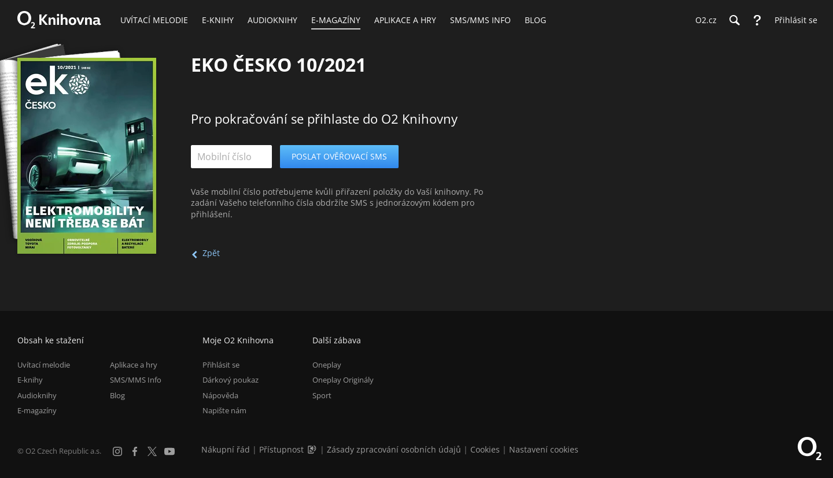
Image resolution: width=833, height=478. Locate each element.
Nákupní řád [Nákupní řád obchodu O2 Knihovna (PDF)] (225, 449)
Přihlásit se (220, 365)
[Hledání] (734, 20)
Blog (117, 395)
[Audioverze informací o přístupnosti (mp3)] (313, 449)
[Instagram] (117, 451)
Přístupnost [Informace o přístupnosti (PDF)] (281, 449)
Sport (321, 395)
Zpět (211, 252)
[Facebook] (134, 451)
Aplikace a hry (133, 365)
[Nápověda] (757, 20)
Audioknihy (37, 395)
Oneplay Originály (343, 380)
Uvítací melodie (43, 365)
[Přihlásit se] (793, 20)
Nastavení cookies (543, 449)
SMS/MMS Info (135, 380)
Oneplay (326, 365)
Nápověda (220, 395)
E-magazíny (37, 410)
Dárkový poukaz (230, 380)
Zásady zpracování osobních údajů (394, 449)
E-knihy (30, 380)
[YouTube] (169, 451)
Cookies (485, 449)
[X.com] (152, 451)
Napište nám (224, 410)
